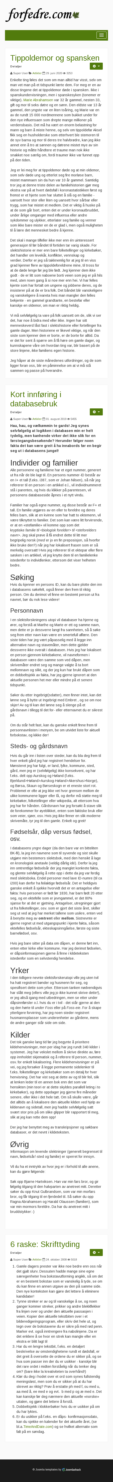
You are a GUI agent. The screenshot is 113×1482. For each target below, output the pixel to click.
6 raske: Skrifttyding (45, 1244)
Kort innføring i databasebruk (35, 399)
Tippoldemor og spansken (55, 57)
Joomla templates (46, 1469)
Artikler (37, 73)
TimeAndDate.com (37, 1427)
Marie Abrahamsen (38, 100)
